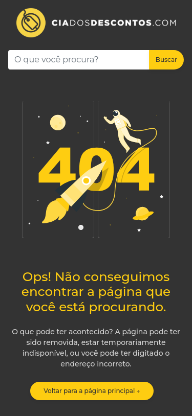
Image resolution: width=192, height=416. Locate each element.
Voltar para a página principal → (92, 391)
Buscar (166, 59)
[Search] (79, 60)
